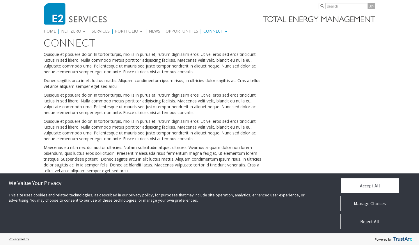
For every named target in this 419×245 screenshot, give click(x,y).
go (371, 5)
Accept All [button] (370, 186)
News (154, 31)
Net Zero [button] (73, 31)
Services (101, 31)
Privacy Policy (19, 239)
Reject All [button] (369, 221)
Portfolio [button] (128, 31)
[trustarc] (403, 239)
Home (50, 31)
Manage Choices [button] (370, 203)
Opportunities (182, 31)
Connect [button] (215, 31)
